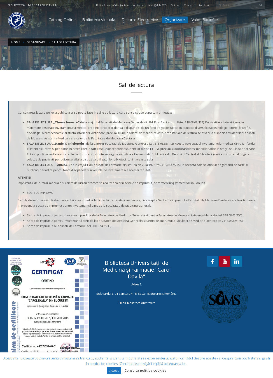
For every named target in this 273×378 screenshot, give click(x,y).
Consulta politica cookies (145, 370)
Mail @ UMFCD (157, 5)
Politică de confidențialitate (112, 5)
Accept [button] (114, 370)
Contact (188, 5)
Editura (175, 5)
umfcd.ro (138, 5)
